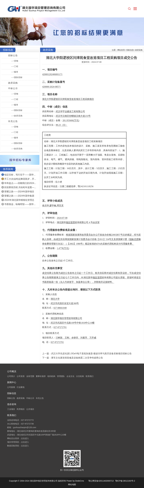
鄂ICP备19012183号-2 (125, 481)
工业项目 (11, 409)
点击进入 (25, 438)
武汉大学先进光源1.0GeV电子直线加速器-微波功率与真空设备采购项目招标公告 (91, 353)
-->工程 (14, 66)
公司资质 (21, 376)
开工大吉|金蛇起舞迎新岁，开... (20, 179)
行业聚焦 (21, 387)
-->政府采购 (16, 116)
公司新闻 (11, 387)
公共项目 (30, 409)
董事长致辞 (41, 376)
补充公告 (13, 121)
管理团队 (61, 376)
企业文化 (70, 376)
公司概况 (11, 371)
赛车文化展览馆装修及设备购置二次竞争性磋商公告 (77, 358)
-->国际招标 (16, 77)
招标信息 (130, 50)
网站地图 (72, 484)
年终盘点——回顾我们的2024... (20, 183)
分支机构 (80, 376)
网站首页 (121, 50)
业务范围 (30, 376)
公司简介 (11, 376)
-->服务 (14, 72)
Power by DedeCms (75, 481)
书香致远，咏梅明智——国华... (19, 204)
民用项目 (21, 409)
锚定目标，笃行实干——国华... (19, 174)
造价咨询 (11, 404)
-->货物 (14, 61)
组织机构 (51, 376)
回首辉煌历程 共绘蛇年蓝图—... (20, 187)
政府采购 (13, 83)
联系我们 (90, 376)
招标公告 (13, 55)
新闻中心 (11, 382)
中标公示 (13, 88)
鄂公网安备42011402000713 (101, 481)
